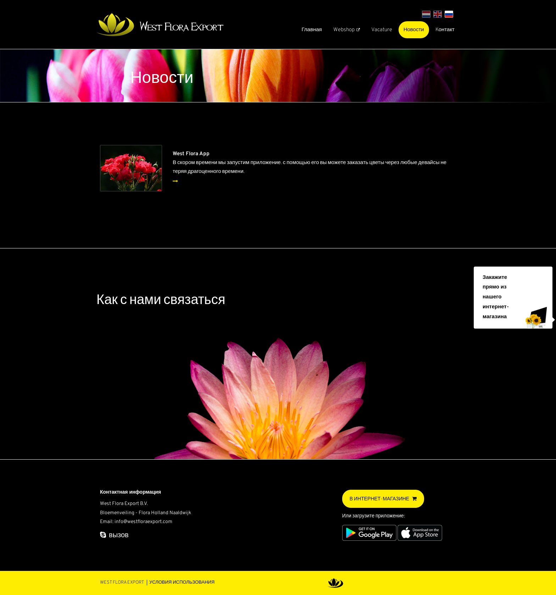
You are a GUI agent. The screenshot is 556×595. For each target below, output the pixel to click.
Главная (312, 30)
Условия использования (182, 582)
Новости (414, 30)
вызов (119, 535)
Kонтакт (445, 30)
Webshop (344, 30)
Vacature (381, 30)
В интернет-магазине (380, 499)
